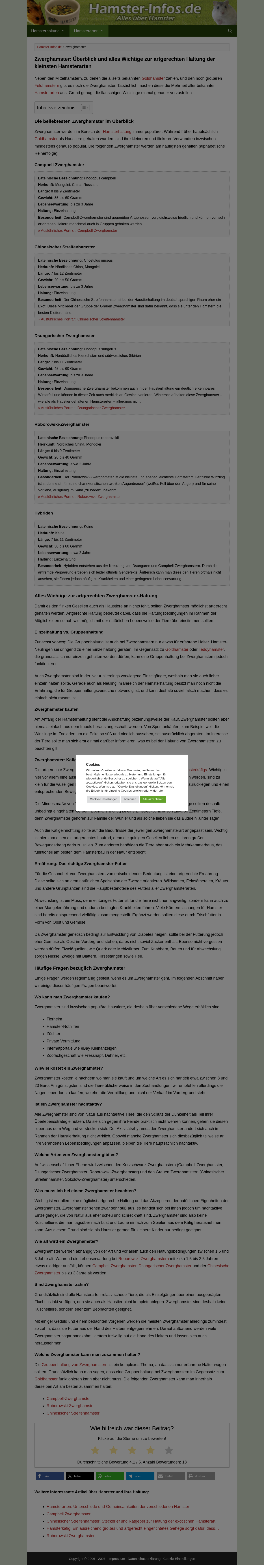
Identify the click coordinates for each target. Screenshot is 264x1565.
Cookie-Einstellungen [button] (103, 799)
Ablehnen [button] (130, 799)
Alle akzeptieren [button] (153, 799)
